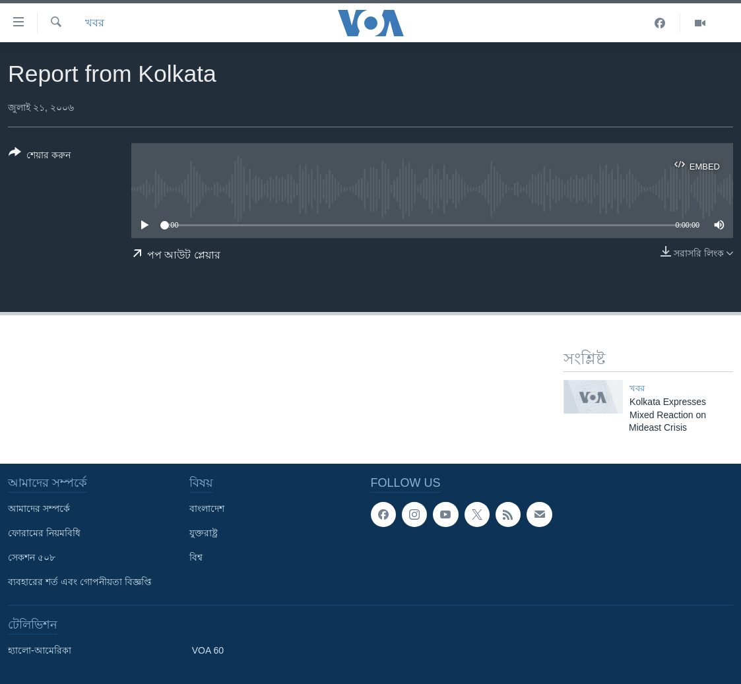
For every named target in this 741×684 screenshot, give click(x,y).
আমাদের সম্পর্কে (39, 508)
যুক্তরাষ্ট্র (203, 533)
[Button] (40, 156)
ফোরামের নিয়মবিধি (44, 533)
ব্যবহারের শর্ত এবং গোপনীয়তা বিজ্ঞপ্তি (80, 581)
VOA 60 (208, 650)
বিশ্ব (196, 557)
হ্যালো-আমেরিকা (39, 650)
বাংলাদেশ (206, 508)
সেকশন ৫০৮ (31, 557)
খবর (94, 22)
